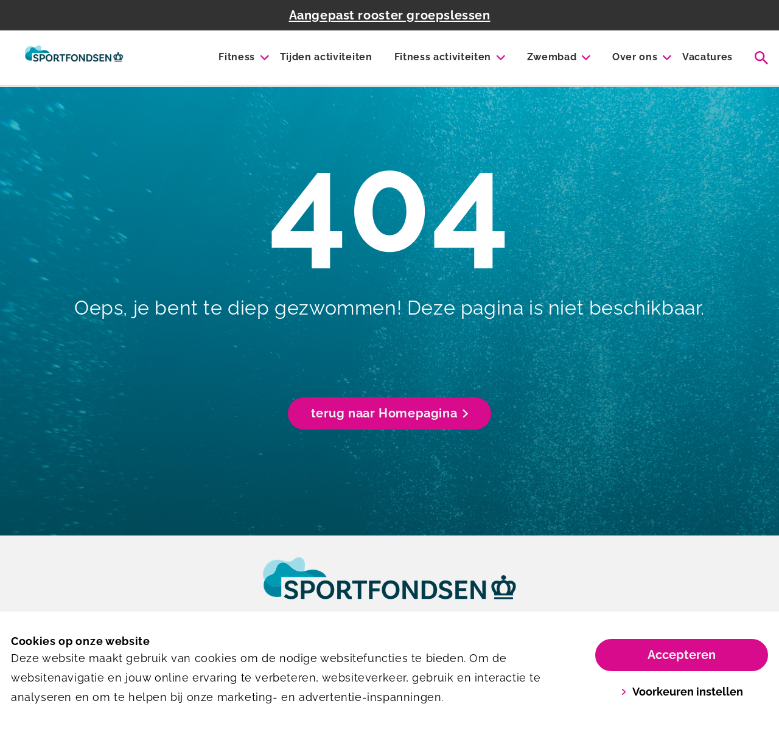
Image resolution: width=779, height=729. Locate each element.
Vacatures (707, 57)
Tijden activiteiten (326, 57)
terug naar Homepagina (390, 413)
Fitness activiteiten (443, 57)
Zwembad (552, 57)
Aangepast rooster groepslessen (390, 15)
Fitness (236, 57)
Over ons (634, 57)
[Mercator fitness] (74, 57)
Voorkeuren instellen (682, 691)
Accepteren (682, 654)
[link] (389, 589)
